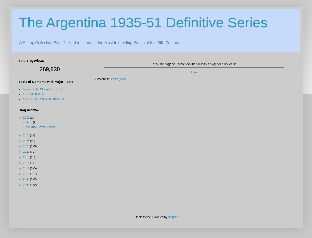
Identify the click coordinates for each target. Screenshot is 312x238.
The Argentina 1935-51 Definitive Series (143, 22)
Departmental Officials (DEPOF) (42, 89)
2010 (26, 173)
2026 (26, 117)
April (30, 122)
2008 (26, 184)
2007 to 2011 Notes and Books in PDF (46, 98)
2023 (26, 146)
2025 (26, 135)
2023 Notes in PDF (34, 94)
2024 (26, 141)
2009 (26, 179)
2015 (26, 157)
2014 (26, 162)
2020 (26, 151)
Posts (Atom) (119, 79)
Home (193, 72)
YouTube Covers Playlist (41, 127)
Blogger (173, 217)
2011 (26, 168)
